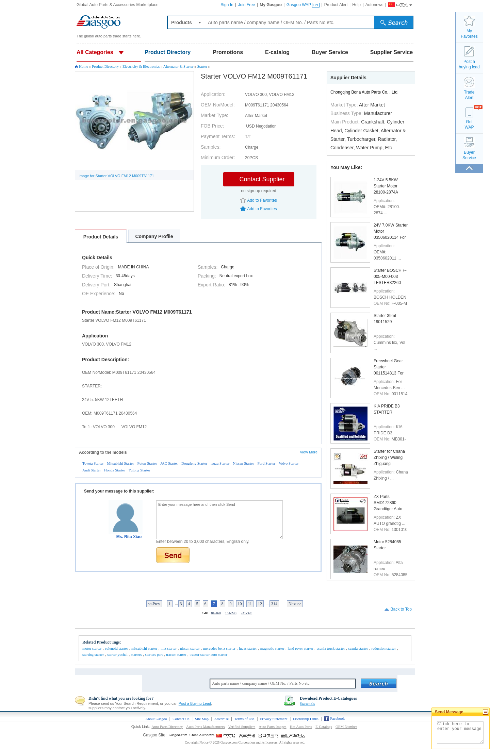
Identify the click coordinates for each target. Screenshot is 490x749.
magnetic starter (272, 648)
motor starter (92, 648)
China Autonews (202, 735)
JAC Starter (169, 463)
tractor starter (176, 654)
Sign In (226, 4)
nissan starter (190, 648)
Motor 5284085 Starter (387, 544)
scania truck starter (331, 648)
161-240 (230, 613)
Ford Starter (266, 463)
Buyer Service (330, 52)
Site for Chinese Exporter (269, 735)
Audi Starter (91, 470)
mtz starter (169, 648)
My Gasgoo (271, 4)
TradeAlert (469, 95)
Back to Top (401, 609)
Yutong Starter (139, 470)
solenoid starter (116, 648)
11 (250, 603)
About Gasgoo (156, 719)
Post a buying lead (469, 64)
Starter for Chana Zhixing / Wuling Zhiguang (389, 457)
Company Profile (154, 236)
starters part (154, 654)
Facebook (337, 718)
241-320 (246, 613)
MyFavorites (469, 34)
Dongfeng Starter (194, 463)
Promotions (228, 52)
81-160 (215, 613)
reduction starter (383, 648)
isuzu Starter (220, 463)
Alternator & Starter (178, 66)
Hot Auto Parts (301, 727)
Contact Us (181, 719)
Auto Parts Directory (167, 727)
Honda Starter (114, 470)
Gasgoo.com (177, 735)
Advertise (221, 719)
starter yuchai (117, 654)
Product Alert (336, 4)
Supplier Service (391, 52)
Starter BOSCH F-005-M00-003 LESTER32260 (390, 276)
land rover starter (300, 648)
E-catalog (277, 52)
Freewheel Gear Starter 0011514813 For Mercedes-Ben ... (389, 367)
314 (274, 603)
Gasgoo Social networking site (293, 735)
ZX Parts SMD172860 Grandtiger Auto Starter (388, 502)
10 (240, 603)
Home (83, 66)
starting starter (93, 654)
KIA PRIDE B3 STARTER (387, 409)
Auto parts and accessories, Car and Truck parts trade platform (99, 22)
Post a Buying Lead (195, 703)
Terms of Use (244, 719)
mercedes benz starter (219, 648)
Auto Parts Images (272, 727)
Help (356, 4)
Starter (202, 66)
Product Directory (168, 52)
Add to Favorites (262, 200)
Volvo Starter (288, 463)
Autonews (374, 4)
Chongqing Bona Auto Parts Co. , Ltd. (364, 92)
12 (260, 603)
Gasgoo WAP (303, 4)
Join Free (246, 4)
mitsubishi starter (144, 648)
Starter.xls (307, 703)
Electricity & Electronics (141, 66)
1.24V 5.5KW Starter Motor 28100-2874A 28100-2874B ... (388, 186)
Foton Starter (147, 463)
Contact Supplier (261, 179)
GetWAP (469, 124)
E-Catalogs (323, 727)
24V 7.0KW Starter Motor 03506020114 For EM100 (391, 231)
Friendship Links (305, 719)
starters (136, 654)
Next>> (295, 603)
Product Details (100, 236)
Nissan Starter (243, 463)
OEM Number (346, 727)
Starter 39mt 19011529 (385, 318)
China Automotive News (248, 735)
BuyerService (469, 155)
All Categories (95, 52)
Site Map (202, 719)
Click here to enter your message (460, 732)
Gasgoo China (397, 4)
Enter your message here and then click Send (219, 519)
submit (394, 23)
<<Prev (154, 603)
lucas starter (248, 648)
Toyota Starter (92, 463)
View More (308, 452)
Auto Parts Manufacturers (205, 727)
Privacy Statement (273, 719)
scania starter (358, 648)
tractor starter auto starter (208, 654)
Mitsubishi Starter (120, 463)
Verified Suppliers (242, 727)
